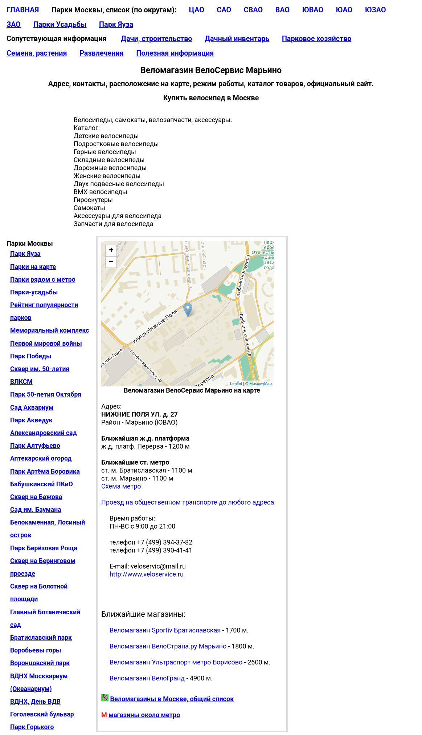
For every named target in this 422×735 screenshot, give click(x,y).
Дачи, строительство (156, 39)
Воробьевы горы (35, 650)
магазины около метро (144, 715)
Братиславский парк (41, 637)
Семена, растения (37, 53)
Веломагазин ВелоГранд (147, 678)
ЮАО (344, 10)
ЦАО (196, 10)
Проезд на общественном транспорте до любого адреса (187, 502)
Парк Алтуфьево (35, 445)
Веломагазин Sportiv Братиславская (165, 630)
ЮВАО (312, 10)
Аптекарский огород (40, 458)
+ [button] (111, 250)
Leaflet (236, 383)
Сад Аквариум (31, 407)
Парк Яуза (116, 24)
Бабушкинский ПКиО (41, 484)
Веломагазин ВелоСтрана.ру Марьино (168, 646)
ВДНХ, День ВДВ (35, 701)
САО (224, 10)
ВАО (282, 10)
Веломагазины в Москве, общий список (172, 699)
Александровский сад (43, 433)
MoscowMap (260, 383)
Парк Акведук (31, 420)
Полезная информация (175, 53)
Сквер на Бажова (36, 497)
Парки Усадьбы (60, 24)
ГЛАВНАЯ (23, 10)
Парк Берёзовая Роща (43, 548)
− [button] (111, 262)
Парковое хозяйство (317, 39)
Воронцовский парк (40, 663)
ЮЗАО (375, 10)
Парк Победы (31, 356)
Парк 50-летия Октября (45, 394)
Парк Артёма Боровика (45, 471)
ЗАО (14, 24)
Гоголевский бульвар (42, 714)
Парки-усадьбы (34, 292)
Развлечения (101, 53)
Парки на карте (33, 266)
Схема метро (121, 486)
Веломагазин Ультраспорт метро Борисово (177, 662)
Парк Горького (32, 727)
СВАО (253, 10)
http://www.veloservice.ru (147, 574)
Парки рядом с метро (42, 279)
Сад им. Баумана (35, 509)
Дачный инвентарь (237, 39)
